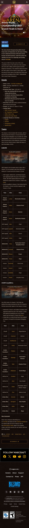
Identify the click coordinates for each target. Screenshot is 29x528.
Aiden (13, 406)
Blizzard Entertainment (17, 33)
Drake (13, 386)
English (6, 119)
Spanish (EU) (8, 125)
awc (13, 434)
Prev (13, 392)
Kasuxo (10, 268)
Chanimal (13, 336)
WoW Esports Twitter (8, 425)
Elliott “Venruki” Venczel (10, 110)
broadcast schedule (21, 421)
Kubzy (13, 345)
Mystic (10, 218)
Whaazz (11, 254)
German (7, 121)
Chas (10, 243)
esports (8, 434)
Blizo (10, 233)
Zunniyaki (10, 249)
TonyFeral (10, 263)
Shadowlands (5, 436)
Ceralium (13, 376)
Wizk (13, 364)
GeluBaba (10, 272)
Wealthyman (13, 340)
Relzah (10, 277)
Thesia (10, 258)
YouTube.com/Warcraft (16, 83)
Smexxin (13, 397)
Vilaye (10, 205)
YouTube (5, 421)
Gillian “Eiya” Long (9, 114)
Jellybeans (13, 370)
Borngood (13, 401)
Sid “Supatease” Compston (11, 112)
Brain (13, 381)
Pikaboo (13, 351)
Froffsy (10, 238)
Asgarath (10, 228)
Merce (10, 212)
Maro (10, 224)
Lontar (10, 198)
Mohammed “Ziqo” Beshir (11, 116)
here (4, 182)
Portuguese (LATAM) (10, 123)
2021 (24, 434)
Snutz (13, 331)
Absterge (13, 357)
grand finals (18, 434)
